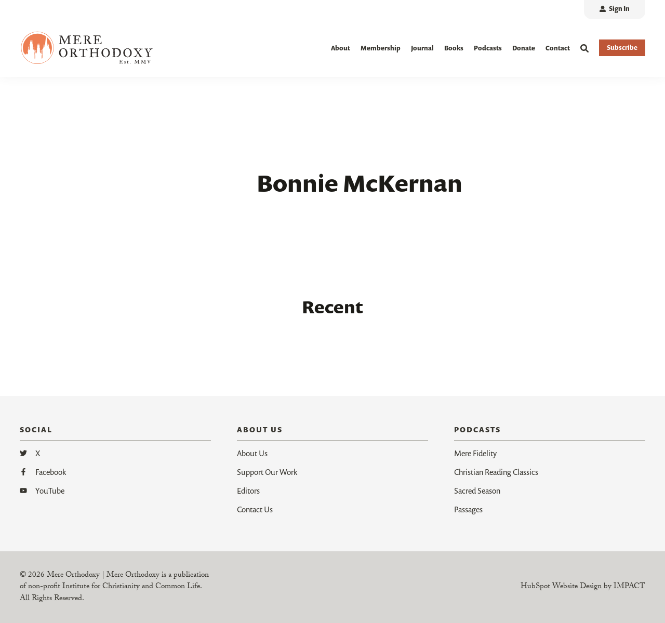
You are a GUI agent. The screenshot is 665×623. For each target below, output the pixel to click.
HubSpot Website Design (561, 587)
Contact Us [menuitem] (255, 509)
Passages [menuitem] (468, 509)
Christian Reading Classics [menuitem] (496, 472)
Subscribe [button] (622, 47)
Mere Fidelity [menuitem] (475, 453)
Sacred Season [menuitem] (477, 490)
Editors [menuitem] (248, 490)
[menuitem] (614, 9)
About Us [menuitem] (252, 453)
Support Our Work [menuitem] (267, 472)
